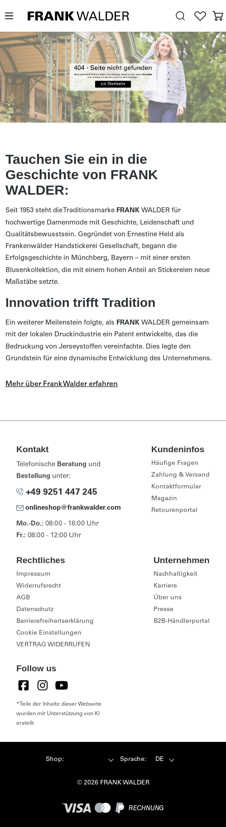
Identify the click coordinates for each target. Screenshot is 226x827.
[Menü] (8, 16)
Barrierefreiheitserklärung (55, 621)
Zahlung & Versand (180, 475)
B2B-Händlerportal (182, 621)
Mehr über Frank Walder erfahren (61, 384)
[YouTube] (61, 685)
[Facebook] (23, 685)
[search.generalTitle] (180, 16)
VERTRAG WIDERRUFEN (53, 645)
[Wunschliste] (200, 16)
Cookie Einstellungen (49, 633)
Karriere (165, 586)
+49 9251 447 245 (56, 492)
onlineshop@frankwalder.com (68, 508)
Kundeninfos (177, 449)
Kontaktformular (176, 487)
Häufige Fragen (174, 463)
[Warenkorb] (217, 16)
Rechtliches (40, 560)
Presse (163, 610)
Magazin (164, 499)
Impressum (33, 574)
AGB (23, 598)
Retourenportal (174, 510)
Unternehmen (182, 560)
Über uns (168, 598)
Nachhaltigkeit (175, 574)
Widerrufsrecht (38, 586)
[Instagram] (42, 685)
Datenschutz (34, 610)
